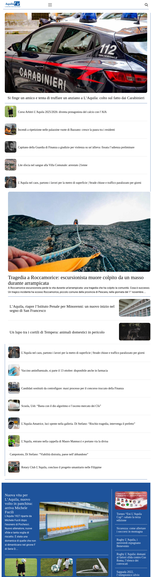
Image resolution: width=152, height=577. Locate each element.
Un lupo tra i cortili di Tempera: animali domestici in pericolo (57, 332)
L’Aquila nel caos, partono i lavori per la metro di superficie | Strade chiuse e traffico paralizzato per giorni (79, 182)
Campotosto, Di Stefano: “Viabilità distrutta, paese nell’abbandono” (49, 454)
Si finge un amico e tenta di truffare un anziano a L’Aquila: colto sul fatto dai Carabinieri (76, 98)
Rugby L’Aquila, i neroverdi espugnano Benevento (129, 543)
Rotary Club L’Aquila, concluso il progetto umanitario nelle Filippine (61, 467)
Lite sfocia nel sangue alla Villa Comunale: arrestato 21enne (52, 165)
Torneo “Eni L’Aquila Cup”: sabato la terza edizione (129, 517)
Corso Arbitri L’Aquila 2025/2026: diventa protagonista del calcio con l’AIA (62, 112)
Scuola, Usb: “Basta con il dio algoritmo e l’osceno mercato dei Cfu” (61, 406)
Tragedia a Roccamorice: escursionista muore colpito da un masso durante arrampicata (76, 280)
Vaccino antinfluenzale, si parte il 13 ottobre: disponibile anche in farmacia (64, 370)
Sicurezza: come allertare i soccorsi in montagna (131, 530)
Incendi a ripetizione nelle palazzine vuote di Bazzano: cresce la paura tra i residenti (66, 129)
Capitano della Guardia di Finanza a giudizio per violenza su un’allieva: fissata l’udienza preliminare (76, 147)
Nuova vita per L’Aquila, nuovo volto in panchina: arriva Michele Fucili (19, 503)
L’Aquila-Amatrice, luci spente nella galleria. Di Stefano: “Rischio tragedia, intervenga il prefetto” (78, 423)
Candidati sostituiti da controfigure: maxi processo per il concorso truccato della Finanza (72, 388)
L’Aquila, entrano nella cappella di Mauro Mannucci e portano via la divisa (64, 441)
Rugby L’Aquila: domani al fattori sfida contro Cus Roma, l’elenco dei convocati (131, 558)
